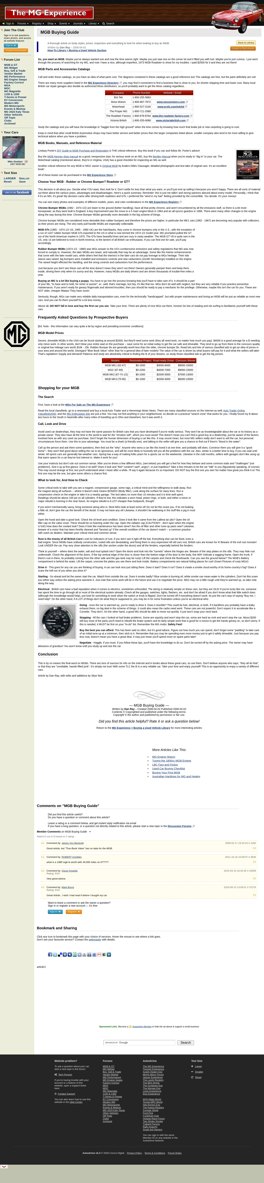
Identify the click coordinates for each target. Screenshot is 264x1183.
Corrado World (150, 1110)
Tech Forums (65, 1074)
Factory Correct (14, 82)
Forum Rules (175, 1153)
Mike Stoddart (15, 161)
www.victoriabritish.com (171, 120)
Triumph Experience (153, 1069)
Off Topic (10, 117)
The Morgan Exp (151, 1088)
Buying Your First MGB (166, 772)
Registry (36, 23)
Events (63, 23)
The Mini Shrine (151, 1082)
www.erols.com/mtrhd (170, 106)
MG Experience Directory (103, 82)
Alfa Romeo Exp (151, 1104)
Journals (78, 23)
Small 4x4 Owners (152, 1129)
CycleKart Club (151, 1115)
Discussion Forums (180, 826)
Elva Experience (151, 1093)
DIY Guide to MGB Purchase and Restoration (83, 150)
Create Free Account (16, 50)
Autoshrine (150, 1060)
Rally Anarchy (150, 1126)
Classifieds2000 (47, 413)
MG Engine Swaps (15, 79)
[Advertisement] (229, 253)
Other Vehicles (13, 114)
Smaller (24, 178)
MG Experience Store (100, 175)
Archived (9, 123)
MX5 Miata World (152, 1099)
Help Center (76, 1102)
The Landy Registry (153, 1080)
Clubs (8, 120)
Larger (10, 178)
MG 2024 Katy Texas (16, 111)
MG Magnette (12, 91)
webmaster (95, 939)
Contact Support (66, 1093)
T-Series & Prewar (15, 97)
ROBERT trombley (72, 857)
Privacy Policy (134, 1153)
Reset (8, 181)
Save (22, 181)
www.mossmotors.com (171, 101)
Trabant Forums (151, 1124)
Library (93, 23)
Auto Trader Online (234, 410)
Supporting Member (142, 1026)
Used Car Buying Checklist (168, 768)
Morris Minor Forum (153, 1074)
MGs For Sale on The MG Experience (87, 404)
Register (74, 911)
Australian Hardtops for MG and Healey (176, 776)
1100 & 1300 (11, 94)
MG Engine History (163, 756)
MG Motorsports (14, 105)
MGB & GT (10, 64)
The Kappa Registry (153, 1107)
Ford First (148, 1113)
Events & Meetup (14, 108)
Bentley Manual (162, 156)
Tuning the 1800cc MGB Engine (171, 760)
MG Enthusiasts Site (78, 413)
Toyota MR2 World (152, 1102)
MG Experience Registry (164, 202)
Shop (50, 23)
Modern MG (11, 103)
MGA (7, 85)
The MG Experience (153, 1066)
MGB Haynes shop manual (62, 156)
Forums (21, 23)
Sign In (8, 23)
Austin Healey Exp (152, 1071)
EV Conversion (13, 100)
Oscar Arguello (70, 870)
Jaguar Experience (153, 1077)
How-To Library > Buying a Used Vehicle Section (76, 50)
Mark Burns (68, 887)
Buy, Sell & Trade (14, 70)
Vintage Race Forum (154, 1118)
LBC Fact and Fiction (165, 764)
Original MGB (110, 165)
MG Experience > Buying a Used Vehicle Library (141, 727)
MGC (7, 88)
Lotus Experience (152, 1091)
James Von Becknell (73, 843)
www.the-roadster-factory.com (170, 115)
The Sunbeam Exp (153, 1085)
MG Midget (11, 67)
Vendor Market (13, 73)
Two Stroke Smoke (153, 1121)
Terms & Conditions (154, 1153)
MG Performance (14, 76)
